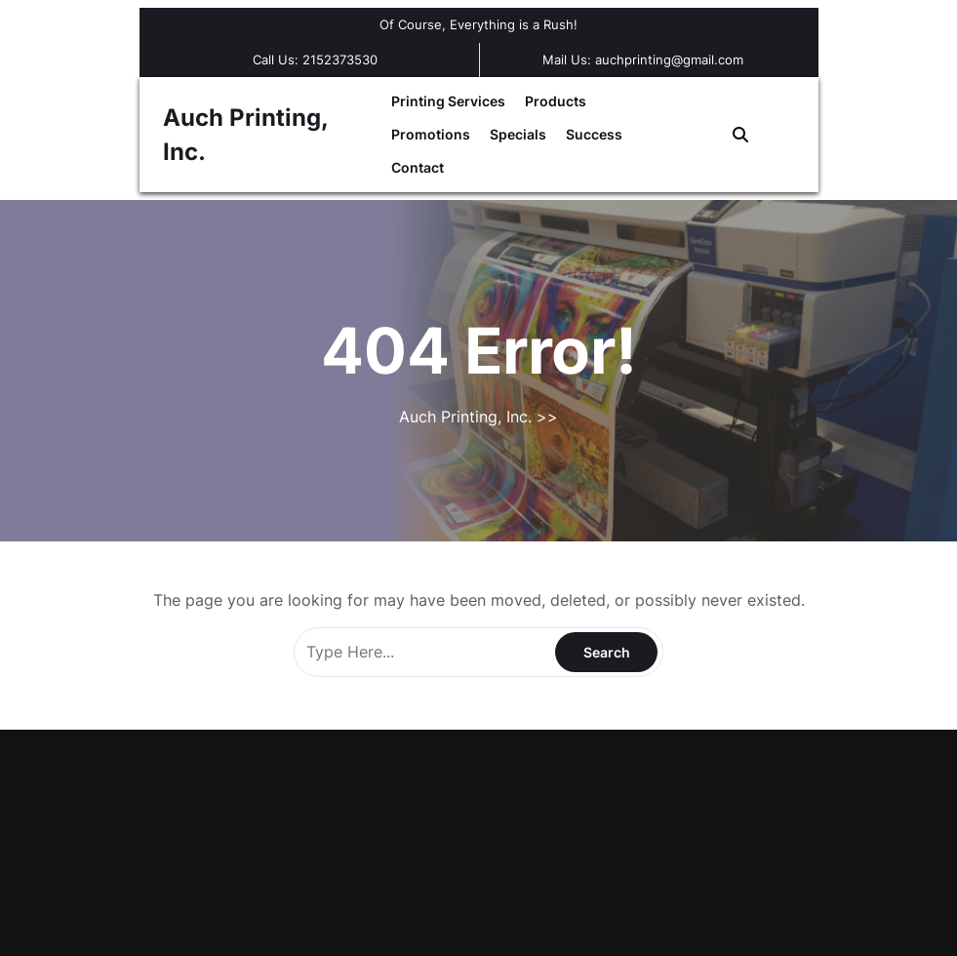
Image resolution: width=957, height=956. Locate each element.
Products (555, 101)
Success (594, 134)
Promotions (430, 134)
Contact (417, 167)
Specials (518, 134)
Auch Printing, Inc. (468, 416)
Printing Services (448, 101)
